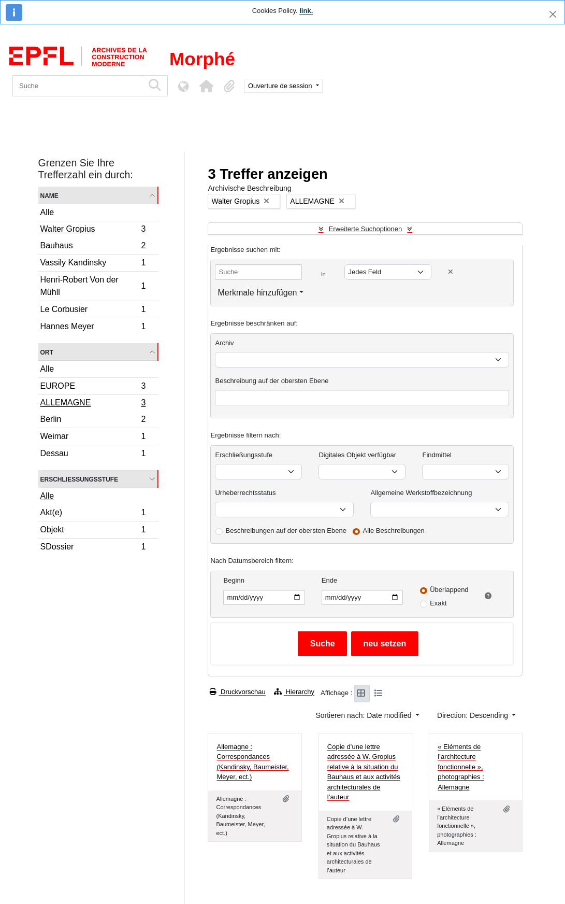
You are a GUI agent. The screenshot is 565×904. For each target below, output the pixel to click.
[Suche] (77, 85)
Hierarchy (294, 692)
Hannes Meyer (93, 327)
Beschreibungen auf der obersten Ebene (285, 530)
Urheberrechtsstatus (245, 493)
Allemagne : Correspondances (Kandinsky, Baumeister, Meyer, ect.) (252, 762)
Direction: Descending (473, 715)
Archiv (224, 343)
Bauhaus (93, 247)
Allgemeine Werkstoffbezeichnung (421, 493)
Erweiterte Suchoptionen (365, 229)
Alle (47, 212)
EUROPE (93, 387)
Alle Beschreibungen (394, 530)
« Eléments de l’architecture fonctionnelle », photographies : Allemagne (461, 767)
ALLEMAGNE (93, 404)
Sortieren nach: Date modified (364, 715)
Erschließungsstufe (79, 479)
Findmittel (436, 455)
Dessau (93, 454)
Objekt (93, 531)
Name (49, 195)
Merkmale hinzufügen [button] (257, 292)
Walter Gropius (93, 230)
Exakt (438, 603)
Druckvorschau (237, 692)
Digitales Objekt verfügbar (357, 455)
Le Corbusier (93, 310)
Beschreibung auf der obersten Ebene (271, 381)
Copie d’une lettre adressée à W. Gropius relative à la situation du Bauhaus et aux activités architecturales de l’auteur (363, 772)
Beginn (233, 580)
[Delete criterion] (450, 272)
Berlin (93, 420)
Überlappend (449, 590)
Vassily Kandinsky (93, 264)
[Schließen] (552, 14)
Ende (329, 580)
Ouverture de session (281, 86)
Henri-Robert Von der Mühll (93, 285)
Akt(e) (93, 513)
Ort (46, 352)
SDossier (93, 548)
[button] (206, 86)
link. (306, 11)
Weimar (93, 437)
